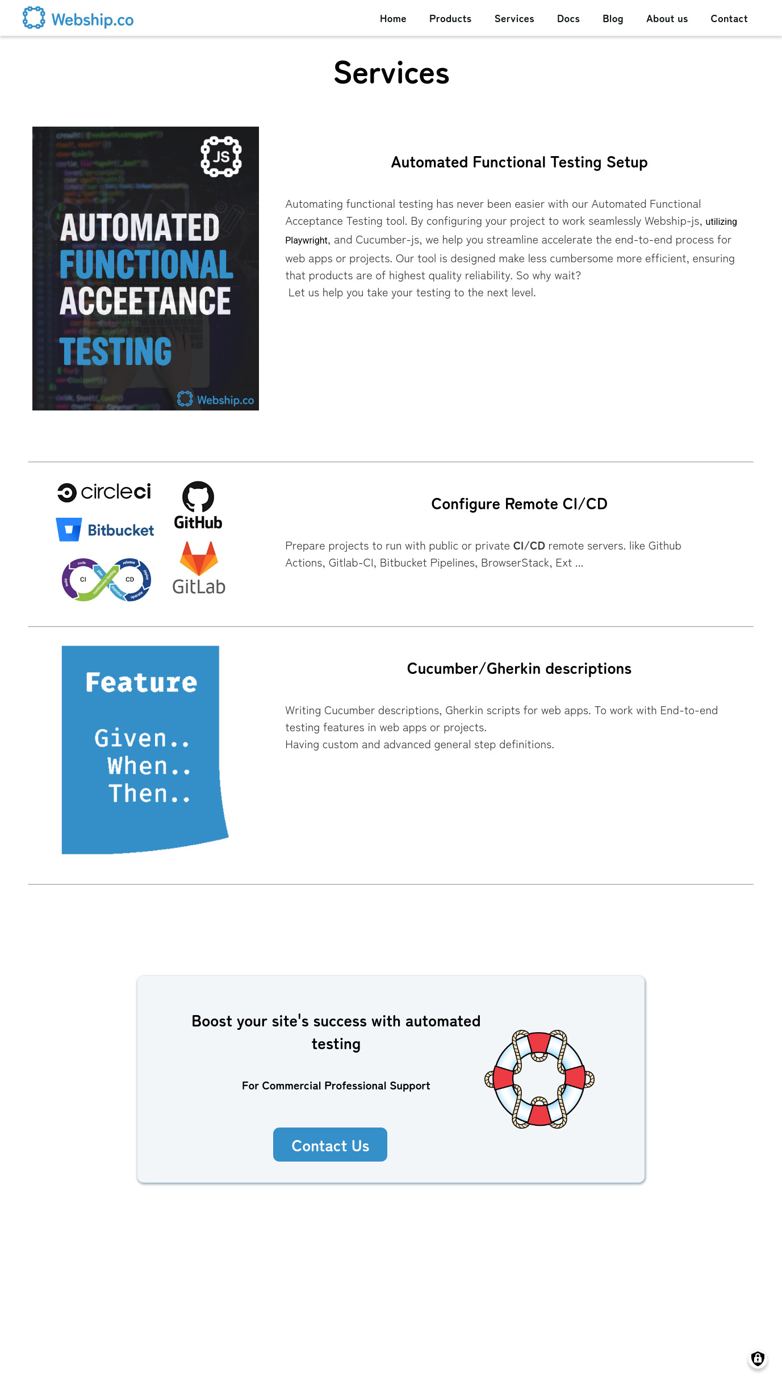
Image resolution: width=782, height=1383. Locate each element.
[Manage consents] (758, 1359)
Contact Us (330, 1144)
